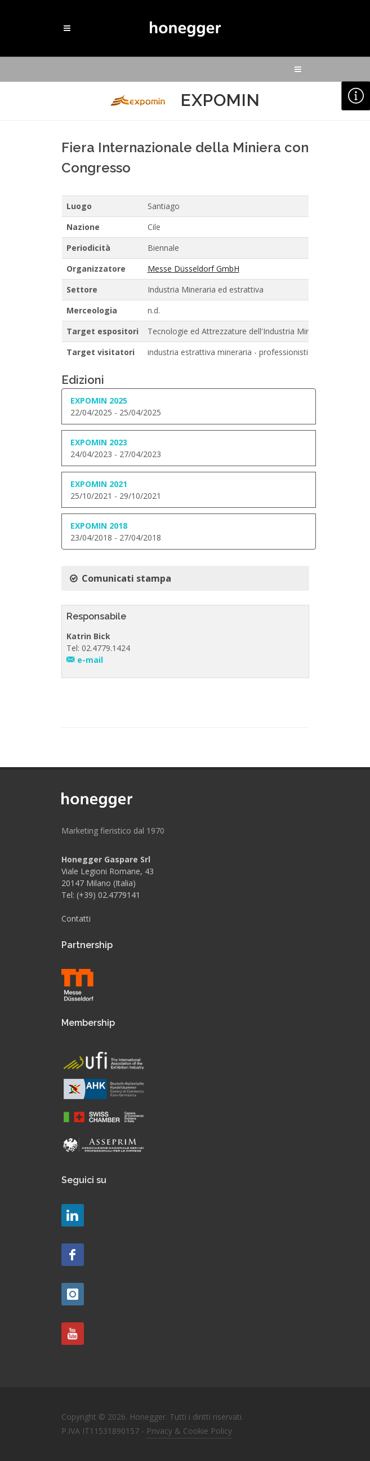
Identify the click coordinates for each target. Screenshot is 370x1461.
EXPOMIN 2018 (98, 525)
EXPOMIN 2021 (98, 484)
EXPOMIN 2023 (98, 442)
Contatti (76, 918)
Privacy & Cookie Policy (189, 1430)
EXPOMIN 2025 (98, 400)
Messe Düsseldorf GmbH (193, 268)
